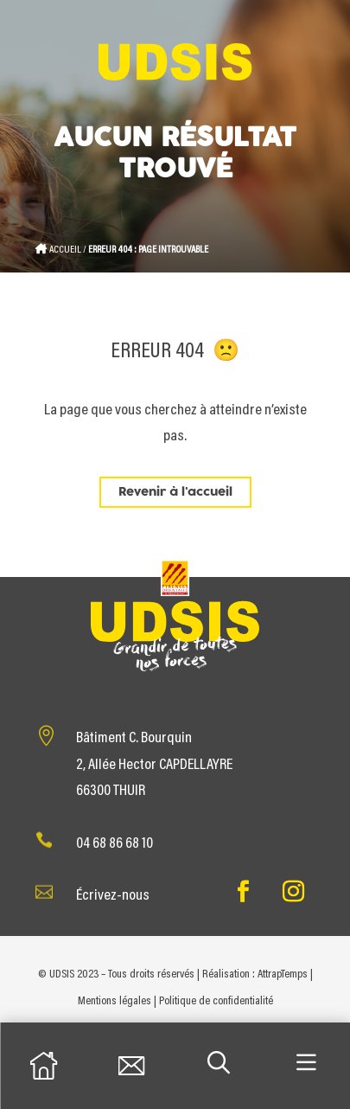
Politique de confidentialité (216, 1002)
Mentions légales (114, 1002)
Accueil (65, 250)
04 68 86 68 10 (114, 844)
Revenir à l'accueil (175, 492)
